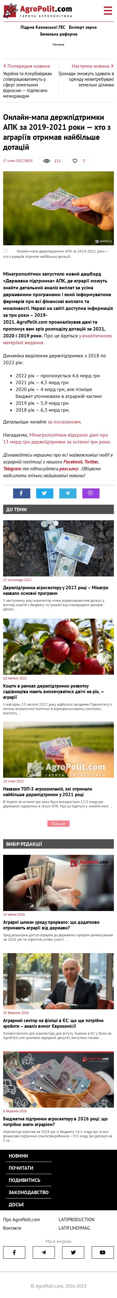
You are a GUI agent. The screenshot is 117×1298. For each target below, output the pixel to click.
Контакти (12, 1228)
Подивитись (24, 1180)
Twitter (91, 461)
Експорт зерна (83, 27)
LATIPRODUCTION (77, 1219)
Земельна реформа (58, 34)
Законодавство (29, 1192)
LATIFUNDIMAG (74, 1228)
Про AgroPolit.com (21, 1219)
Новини (18, 1156)
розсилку (69, 468)
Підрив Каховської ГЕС (43, 27)
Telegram (12, 468)
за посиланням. (64, 422)
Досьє (16, 1204)
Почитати (21, 1168)
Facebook (72, 461)
